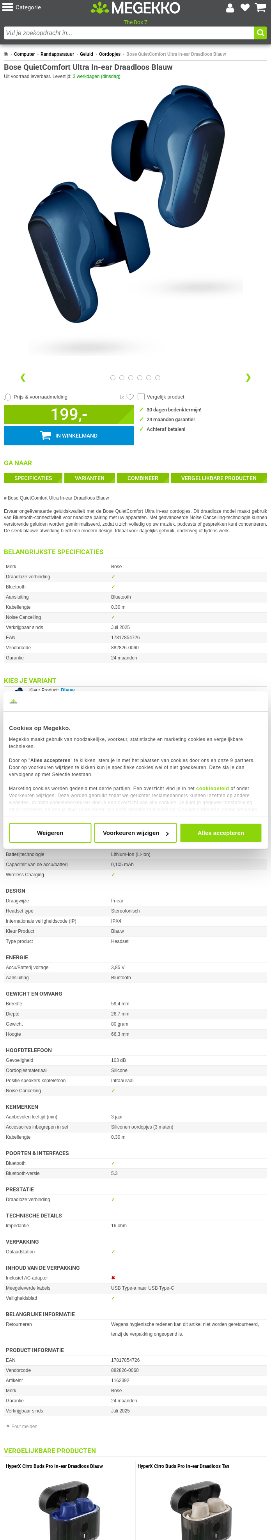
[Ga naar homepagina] (135, 7)
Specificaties (33, 478)
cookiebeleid (212, 788)
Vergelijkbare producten (219, 478)
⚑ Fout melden (21, 1426)
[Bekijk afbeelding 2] (130, 377)
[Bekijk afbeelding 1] (121, 377)
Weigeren (50, 832)
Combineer (143, 478)
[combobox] (129, 33)
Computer (24, 54)
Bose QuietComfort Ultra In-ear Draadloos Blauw (176, 54)
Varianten (90, 478)
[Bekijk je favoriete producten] (245, 7)
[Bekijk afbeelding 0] (112, 377)
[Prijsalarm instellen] (35, 397)
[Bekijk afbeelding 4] (148, 377)
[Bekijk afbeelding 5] (157, 377)
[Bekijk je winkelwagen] (260, 7)
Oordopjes (109, 54)
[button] (46, 7)
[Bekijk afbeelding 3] (139, 377)
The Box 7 (135, 22)
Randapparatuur (57, 54)
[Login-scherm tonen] (230, 7)
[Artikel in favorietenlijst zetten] (130, 397)
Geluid (86, 54)
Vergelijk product (165, 397)
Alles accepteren (221, 832)
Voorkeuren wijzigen (136, 832)
